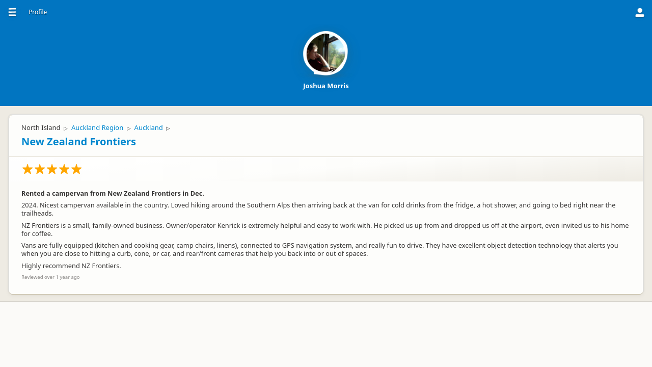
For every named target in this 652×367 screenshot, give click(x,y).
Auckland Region (97, 127)
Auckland (148, 127)
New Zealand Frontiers (78, 141)
